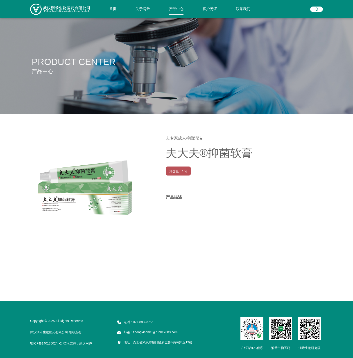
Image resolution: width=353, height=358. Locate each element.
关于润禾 (143, 9)
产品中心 (176, 9)
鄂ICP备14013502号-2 (46, 343)
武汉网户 (85, 343)
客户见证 (210, 9)
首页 (112, 9)
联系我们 (243, 9)
